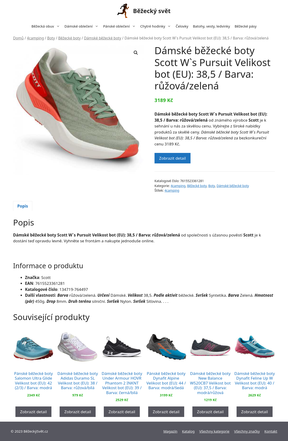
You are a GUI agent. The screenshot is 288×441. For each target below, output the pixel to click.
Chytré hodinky (156, 26)
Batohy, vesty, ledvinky (211, 26)
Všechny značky (247, 431)
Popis (22, 206)
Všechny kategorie (214, 431)
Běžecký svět (151, 11)
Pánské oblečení (120, 26)
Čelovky (182, 26)
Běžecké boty (69, 38)
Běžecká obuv (47, 26)
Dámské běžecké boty (102, 38)
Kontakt (270, 431)
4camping (35, 38)
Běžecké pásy (246, 26)
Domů (18, 38)
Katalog (188, 431)
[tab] (22, 206)
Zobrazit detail (172, 158)
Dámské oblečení (83, 26)
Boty (51, 38)
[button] (136, 53)
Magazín (170, 431)
